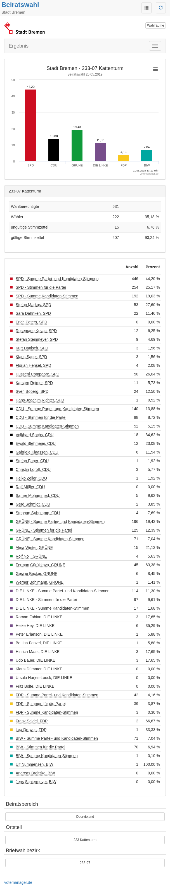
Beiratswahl (20, 4)
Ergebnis (19, 46)
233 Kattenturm (85, 840)
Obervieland (85, 817)
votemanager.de (18, 882)
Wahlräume (155, 25)
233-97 (85, 863)
